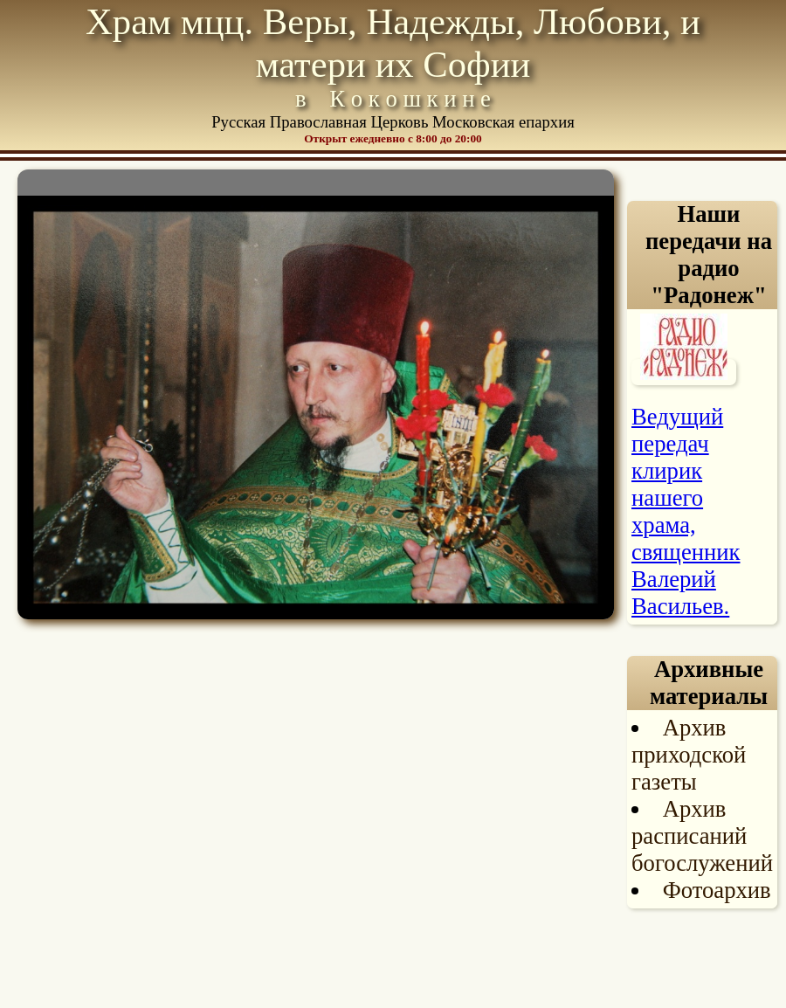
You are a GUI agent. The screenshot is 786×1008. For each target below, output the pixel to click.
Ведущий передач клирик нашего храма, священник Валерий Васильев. (685, 511)
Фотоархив (717, 890)
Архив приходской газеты (688, 755)
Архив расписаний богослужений (702, 836)
